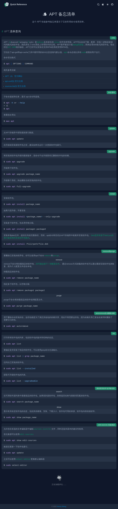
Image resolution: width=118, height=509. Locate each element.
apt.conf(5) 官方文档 (14, 81)
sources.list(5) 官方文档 (15, 86)
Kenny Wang (61, 506)
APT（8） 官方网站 (13, 76)
